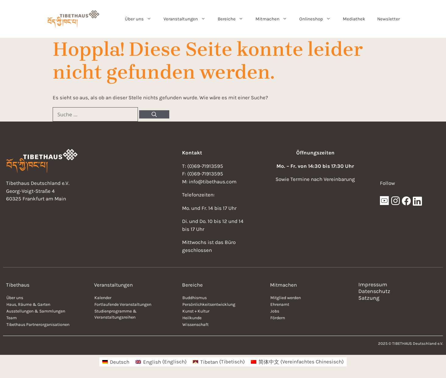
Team (11, 317)
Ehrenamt (279, 304)
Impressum (372, 284)
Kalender (102, 297)
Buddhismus (194, 297)
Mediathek (354, 19)
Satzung (368, 298)
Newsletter (388, 19)
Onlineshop (318, 19)
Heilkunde (192, 317)
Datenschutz (374, 291)
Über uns (141, 19)
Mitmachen (274, 19)
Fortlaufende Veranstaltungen (122, 304)
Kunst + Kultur (195, 311)
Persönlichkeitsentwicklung (208, 304)
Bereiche (233, 19)
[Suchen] (154, 114)
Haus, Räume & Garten (28, 304)
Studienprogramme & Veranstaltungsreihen (115, 314)
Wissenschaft (195, 324)
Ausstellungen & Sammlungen (35, 311)
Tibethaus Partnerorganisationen (37, 324)
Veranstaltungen (187, 19)
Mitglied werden (285, 297)
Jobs (274, 311)
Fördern (277, 317)
